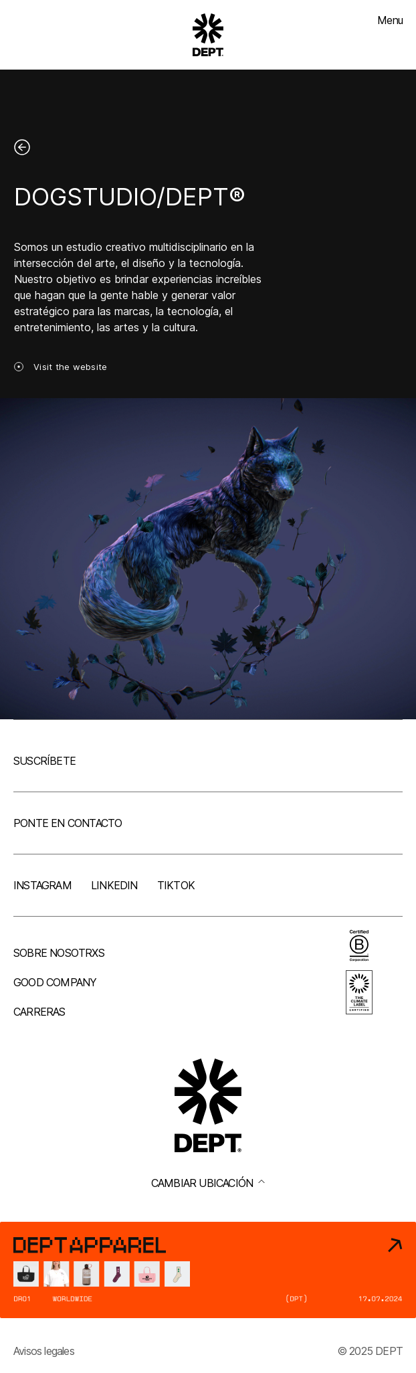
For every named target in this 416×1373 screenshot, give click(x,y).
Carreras (39, 1011)
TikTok (176, 885)
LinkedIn (114, 885)
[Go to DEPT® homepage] (208, 34)
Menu (390, 20)
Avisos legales (43, 1351)
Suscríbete (44, 760)
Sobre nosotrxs (58, 952)
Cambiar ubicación (208, 1183)
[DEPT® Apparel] (208, 1270)
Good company (54, 982)
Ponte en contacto (67, 823)
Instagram (42, 885)
